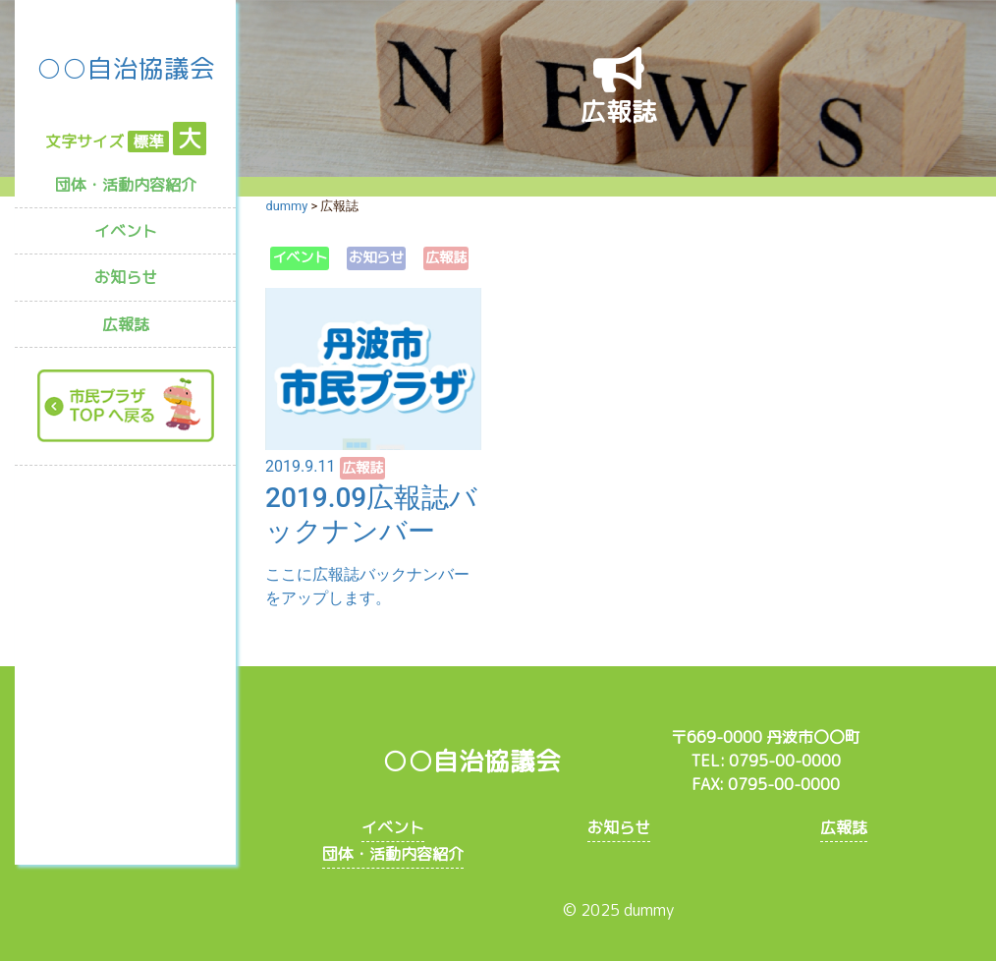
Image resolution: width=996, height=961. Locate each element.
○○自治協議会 (125, 67)
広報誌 (125, 324)
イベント (125, 231)
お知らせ (125, 277)
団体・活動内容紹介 (125, 185)
